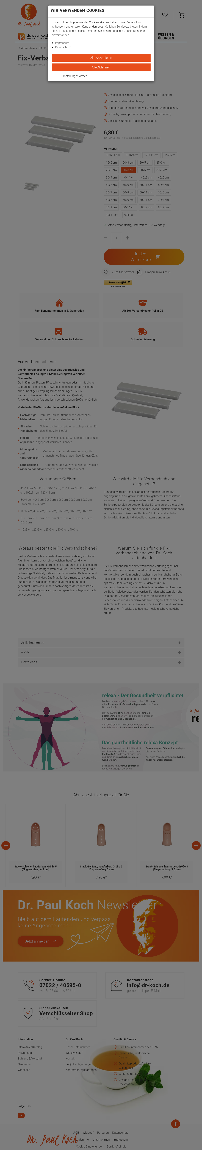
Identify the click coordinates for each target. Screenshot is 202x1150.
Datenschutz (63, 47)
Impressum (62, 43)
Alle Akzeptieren (101, 58)
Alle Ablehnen (101, 67)
